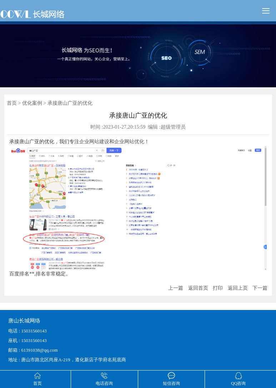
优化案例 (32, 103)
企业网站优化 (129, 141)
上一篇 (175, 288)
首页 (12, 103)
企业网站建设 (94, 141)
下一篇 (259, 288)
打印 (218, 288)
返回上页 (238, 288)
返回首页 (198, 288)
